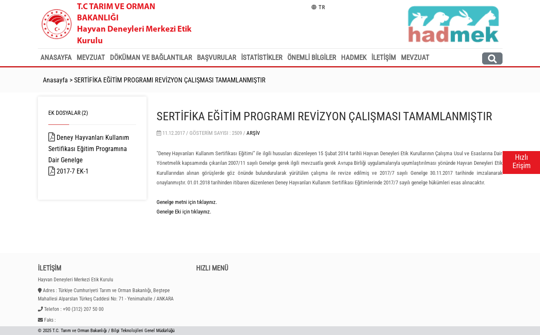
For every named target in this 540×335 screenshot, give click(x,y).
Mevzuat (91, 57)
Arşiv (253, 133)
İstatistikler (261, 57)
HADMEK (353, 57)
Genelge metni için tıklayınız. (187, 202)
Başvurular (216, 57)
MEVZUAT (415, 57)
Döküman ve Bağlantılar (151, 57)
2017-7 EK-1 (83, 171)
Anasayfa (56, 57)
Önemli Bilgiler (311, 57)
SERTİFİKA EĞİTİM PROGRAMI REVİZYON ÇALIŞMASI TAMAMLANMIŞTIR (170, 80)
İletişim (383, 57)
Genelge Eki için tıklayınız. (184, 211)
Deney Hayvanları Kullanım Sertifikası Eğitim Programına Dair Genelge (88, 149)
